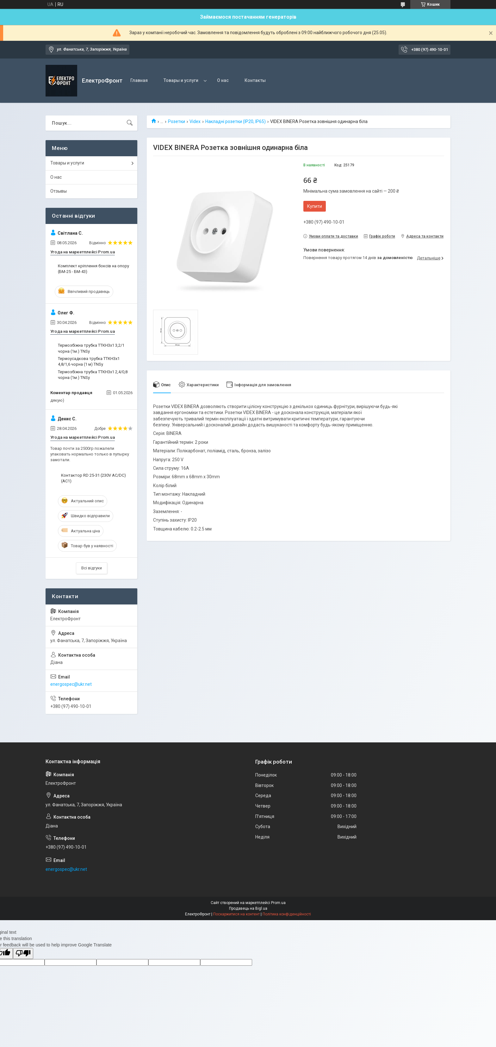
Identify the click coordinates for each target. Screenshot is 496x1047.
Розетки (176, 121)
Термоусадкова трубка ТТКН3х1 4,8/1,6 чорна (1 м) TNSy (89, 361)
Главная (139, 80)
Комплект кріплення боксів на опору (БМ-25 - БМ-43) (93, 268)
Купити (314, 206)
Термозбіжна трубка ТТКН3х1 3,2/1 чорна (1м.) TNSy (91, 348)
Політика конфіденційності (287, 914)
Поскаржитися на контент (236, 914)
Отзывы (58, 191)
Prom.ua (278, 903)
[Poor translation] (23, 953)
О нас (223, 80)
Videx (195, 121)
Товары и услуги (181, 80)
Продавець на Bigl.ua (248, 908)
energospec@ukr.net (71, 684)
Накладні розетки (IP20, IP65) (235, 121)
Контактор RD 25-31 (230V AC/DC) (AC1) (93, 478)
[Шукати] (129, 123)
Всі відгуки (91, 568)
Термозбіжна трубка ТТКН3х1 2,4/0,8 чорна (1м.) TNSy (92, 374)
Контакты (255, 80)
